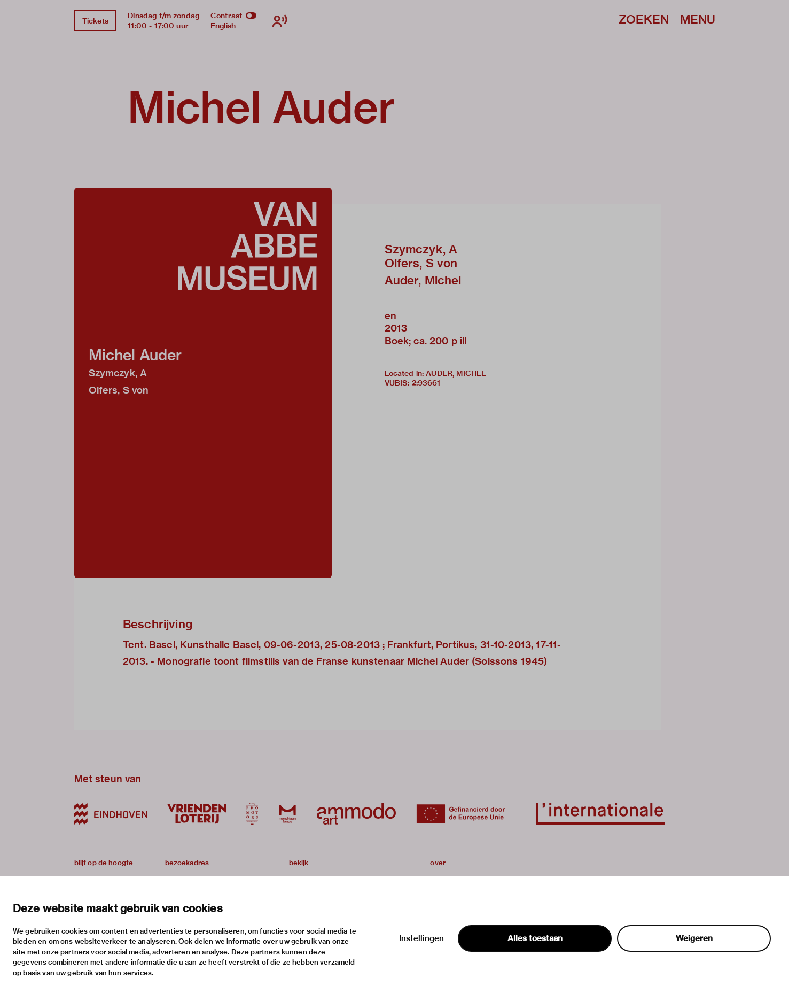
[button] (203, 383)
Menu (697, 20)
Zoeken (644, 20)
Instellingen (421, 938)
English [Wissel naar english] (223, 25)
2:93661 (426, 383)
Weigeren (694, 938)
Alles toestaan (535, 938)
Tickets (95, 21)
